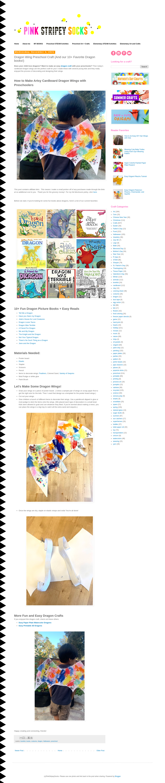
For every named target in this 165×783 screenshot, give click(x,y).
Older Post (100, 751)
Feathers (42, 373)
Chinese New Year (120, 217)
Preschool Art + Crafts (81, 44)
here (95, 192)
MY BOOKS (38, 44)
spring (115, 407)
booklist (23, 741)
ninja (114, 339)
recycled (116, 390)
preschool (54, 741)
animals (116, 280)
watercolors (117, 438)
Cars (114, 214)
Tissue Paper (118, 271)
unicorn (115, 436)
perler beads (117, 362)
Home (16, 44)
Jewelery (116, 237)
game (115, 319)
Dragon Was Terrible (27, 325)
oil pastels (116, 342)
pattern (115, 359)
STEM (115, 260)
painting (116, 351)
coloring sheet (118, 291)
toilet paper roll (118, 427)
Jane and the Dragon (27, 343)
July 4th (116, 240)
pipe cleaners (118, 365)
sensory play (117, 396)
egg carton (117, 302)
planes (115, 368)
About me (26, 44)
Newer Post (19, 751)
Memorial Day (118, 249)
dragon (40, 741)
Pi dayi (115, 257)
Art (114, 212)
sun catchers (117, 419)
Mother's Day (118, 251)
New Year (116, 254)
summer (116, 416)
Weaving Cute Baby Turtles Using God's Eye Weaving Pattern (134, 151)
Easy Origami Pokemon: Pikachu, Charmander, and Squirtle (134, 192)
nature (115, 336)
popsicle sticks (118, 370)
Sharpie (116, 263)
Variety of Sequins (66, 373)
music (115, 333)
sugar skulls (117, 413)
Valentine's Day (118, 274)
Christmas (116, 220)
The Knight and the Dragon (30, 334)
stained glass (118, 410)
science (116, 393)
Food (115, 231)
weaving (116, 441)
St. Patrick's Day (119, 266)
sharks (115, 399)
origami (115, 345)
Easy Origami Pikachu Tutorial (135, 176)
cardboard (116, 285)
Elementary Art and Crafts (130, 44)
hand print (116, 322)
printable (116, 376)
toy (114, 430)
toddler (115, 424)
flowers (115, 311)
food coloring (118, 314)
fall (114, 305)
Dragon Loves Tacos (27, 322)
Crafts (115, 223)
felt (114, 308)
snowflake (116, 402)
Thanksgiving (118, 268)
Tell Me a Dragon (26, 313)
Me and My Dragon (26, 331)
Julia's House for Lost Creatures (32, 319)
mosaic (115, 331)
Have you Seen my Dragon (30, 316)
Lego (115, 243)
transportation (118, 433)
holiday (115, 328)
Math (115, 246)
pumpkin (116, 385)
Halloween (46, 741)
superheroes (117, 421)
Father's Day (117, 229)
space (115, 404)
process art (117, 382)
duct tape (116, 300)
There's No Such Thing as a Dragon (33, 340)
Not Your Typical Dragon (28, 337)
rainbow (116, 387)
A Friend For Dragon (27, 328)
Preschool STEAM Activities (57, 44)
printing (115, 379)
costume (34, 741)
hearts (115, 325)
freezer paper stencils (121, 317)
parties (115, 356)
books (28, 741)
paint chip (116, 348)
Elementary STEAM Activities (104, 44)
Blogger (118, 776)
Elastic (21, 361)
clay (114, 288)
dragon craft (66, 66)
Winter (115, 277)
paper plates (117, 353)
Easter (115, 226)
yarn (114, 444)
